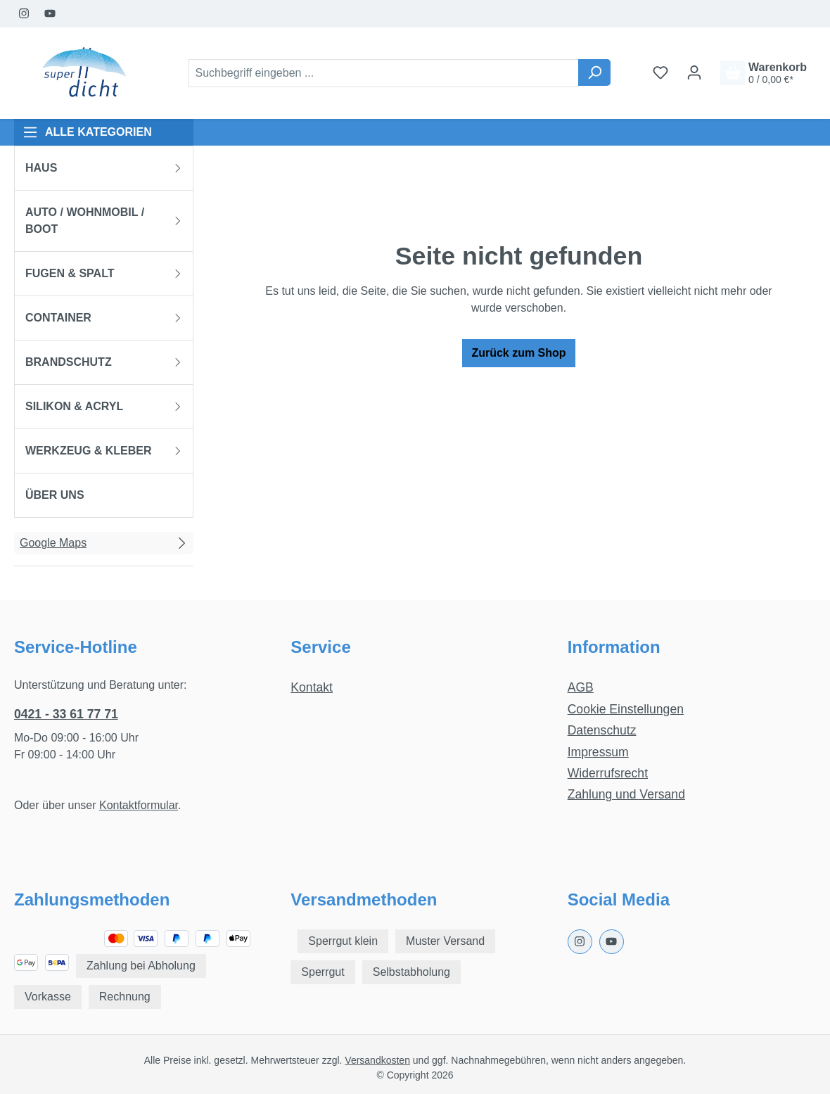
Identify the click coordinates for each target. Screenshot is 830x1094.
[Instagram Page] (24, 14)
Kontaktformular (138, 805)
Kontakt (311, 687)
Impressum (598, 752)
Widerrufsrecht (608, 773)
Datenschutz (602, 730)
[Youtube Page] (50, 14)
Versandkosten (377, 1060)
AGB (581, 687)
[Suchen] (594, 72)
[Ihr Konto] (694, 72)
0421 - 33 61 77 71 (66, 714)
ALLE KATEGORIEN (87, 132)
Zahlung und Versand (626, 794)
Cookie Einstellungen (626, 709)
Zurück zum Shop (518, 353)
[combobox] (384, 73)
